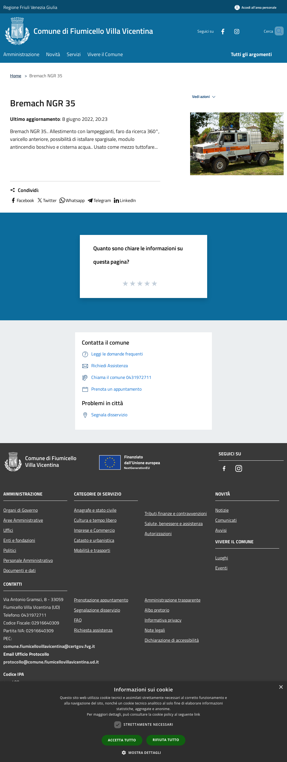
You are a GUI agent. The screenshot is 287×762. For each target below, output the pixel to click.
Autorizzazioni (158, 533)
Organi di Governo (20, 510)
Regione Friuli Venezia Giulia (30, 7)
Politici (9, 550)
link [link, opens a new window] (197, 714)
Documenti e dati (19, 570)
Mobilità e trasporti (92, 550)
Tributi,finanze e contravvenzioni (176, 513)
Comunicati (226, 520)
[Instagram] (227, 31)
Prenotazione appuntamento (101, 600)
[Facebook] (213, 31)
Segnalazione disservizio (97, 610)
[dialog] (143, 721)
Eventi (221, 567)
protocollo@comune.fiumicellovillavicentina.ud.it (51, 661)
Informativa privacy (163, 620)
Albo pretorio (157, 610)
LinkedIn (124, 200)
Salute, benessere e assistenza (174, 523)
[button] (143, 752)
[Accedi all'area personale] (255, 7)
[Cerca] (277, 31)
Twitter (46, 200)
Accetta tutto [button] (122, 740)
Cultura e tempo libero (95, 520)
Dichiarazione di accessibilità (172, 640)
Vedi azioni (204, 96)
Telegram (99, 200)
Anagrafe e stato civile (95, 510)
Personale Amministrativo (28, 560)
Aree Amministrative (23, 520)
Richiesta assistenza (93, 630)
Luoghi (221, 557)
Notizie (222, 510)
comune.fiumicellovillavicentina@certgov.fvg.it (49, 646)
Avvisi (221, 530)
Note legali (155, 630)
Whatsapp (72, 200)
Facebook (22, 200)
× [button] (281, 687)
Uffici (8, 530)
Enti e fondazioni (19, 540)
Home (15, 75)
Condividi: (24, 190)
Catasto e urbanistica (94, 540)
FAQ (78, 620)
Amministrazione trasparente (172, 600)
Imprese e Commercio (94, 530)
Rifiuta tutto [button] (166, 739)
